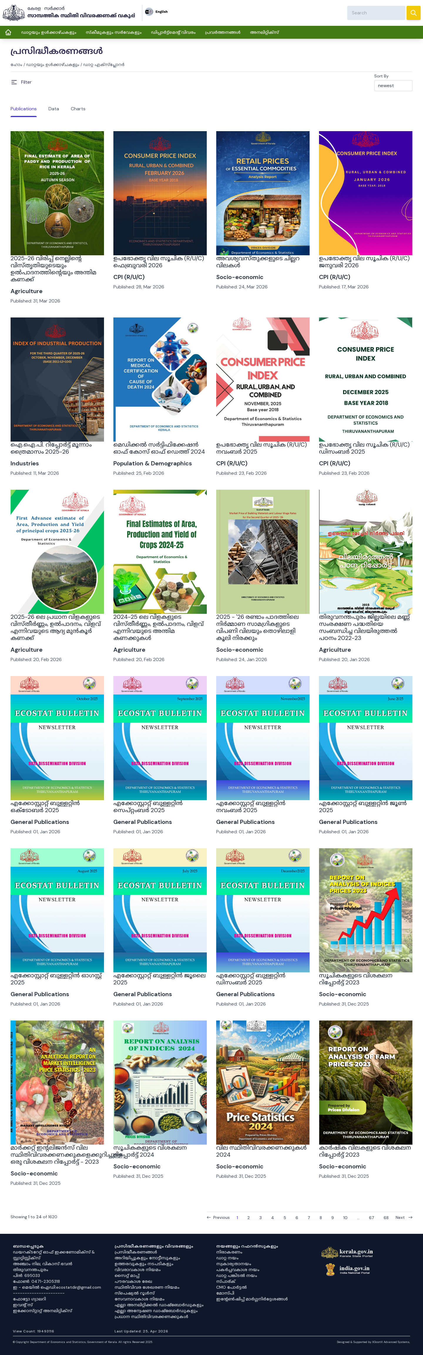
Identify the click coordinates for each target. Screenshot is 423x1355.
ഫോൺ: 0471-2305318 (36, 1281)
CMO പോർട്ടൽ (231, 1287)
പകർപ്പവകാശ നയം (237, 1269)
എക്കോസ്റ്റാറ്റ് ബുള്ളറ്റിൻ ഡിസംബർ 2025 (251, 979)
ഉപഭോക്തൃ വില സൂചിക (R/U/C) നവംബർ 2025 (261, 448)
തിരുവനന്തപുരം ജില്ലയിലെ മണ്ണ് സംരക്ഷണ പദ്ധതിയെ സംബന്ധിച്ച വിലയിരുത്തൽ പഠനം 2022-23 (364, 627)
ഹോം (16, 64)
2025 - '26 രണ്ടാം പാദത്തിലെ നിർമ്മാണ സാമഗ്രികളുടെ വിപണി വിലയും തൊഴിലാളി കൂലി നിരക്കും (257, 627)
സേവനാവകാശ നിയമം (139, 1299)
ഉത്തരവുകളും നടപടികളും (144, 1263)
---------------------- (39, 1293)
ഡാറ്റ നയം (227, 1258)
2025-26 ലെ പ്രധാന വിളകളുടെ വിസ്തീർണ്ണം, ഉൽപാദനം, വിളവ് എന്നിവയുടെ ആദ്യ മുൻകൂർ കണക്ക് (56, 627)
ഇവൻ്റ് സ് (23, 1304)
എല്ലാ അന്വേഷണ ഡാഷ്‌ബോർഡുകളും (156, 1310)
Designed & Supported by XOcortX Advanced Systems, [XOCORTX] (373, 1342)
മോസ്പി (225, 1293)
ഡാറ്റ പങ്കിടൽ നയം (236, 1275)
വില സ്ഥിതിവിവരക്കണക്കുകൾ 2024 (261, 1151)
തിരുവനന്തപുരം (30, 1269)
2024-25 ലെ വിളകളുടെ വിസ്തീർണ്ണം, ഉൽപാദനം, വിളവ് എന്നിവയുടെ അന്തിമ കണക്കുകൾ (158, 627)
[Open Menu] (21, 82)
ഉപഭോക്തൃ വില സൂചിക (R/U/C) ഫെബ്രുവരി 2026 (158, 261)
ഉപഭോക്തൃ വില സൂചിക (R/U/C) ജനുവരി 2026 (364, 261)
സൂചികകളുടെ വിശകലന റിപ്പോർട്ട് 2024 (150, 1151)
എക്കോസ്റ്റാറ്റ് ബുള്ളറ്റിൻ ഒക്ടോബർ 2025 (45, 806)
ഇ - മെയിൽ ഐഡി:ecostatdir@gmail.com (57, 1287)
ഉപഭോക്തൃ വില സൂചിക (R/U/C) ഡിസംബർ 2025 (364, 448)
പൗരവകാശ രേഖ (133, 1281)
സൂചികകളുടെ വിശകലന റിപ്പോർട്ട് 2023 (355, 979)
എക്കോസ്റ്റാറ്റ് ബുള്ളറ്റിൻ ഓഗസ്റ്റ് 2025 (56, 979)
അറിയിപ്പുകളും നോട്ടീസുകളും (147, 1258)
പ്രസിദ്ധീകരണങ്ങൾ (136, 1252)
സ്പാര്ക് (225, 1281)
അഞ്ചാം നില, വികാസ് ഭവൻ (42, 1263)
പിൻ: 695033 (26, 1275)
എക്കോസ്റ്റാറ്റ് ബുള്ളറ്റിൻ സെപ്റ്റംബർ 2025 (148, 806)
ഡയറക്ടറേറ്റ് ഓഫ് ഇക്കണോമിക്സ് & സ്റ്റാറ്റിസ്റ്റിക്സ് (54, 1255)
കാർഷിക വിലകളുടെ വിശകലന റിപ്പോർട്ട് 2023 (365, 1151)
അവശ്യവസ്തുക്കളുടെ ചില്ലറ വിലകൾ (258, 261)
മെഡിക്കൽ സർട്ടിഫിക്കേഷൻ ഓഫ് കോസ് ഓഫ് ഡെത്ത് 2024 (159, 448)
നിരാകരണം (229, 1252)
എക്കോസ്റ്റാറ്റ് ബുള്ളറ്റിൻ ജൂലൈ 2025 (159, 979)
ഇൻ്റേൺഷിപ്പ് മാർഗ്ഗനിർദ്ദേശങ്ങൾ (252, 1299)
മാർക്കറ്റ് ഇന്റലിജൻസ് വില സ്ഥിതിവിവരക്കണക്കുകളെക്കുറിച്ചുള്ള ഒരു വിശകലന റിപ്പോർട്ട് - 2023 (67, 1154)
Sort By (381, 76)
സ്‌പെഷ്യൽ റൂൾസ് (135, 1293)
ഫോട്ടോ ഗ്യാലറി (29, 1299)
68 (386, 1217)
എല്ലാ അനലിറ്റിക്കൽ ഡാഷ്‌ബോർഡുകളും (159, 1304)
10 (345, 1217)
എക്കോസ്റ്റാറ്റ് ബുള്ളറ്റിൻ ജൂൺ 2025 (363, 806)
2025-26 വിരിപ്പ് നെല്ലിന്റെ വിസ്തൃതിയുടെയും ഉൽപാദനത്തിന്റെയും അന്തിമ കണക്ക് (53, 268)
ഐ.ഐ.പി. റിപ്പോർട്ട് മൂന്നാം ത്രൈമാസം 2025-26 (51, 448)
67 (371, 1217)
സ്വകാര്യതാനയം (233, 1263)
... (358, 1217)
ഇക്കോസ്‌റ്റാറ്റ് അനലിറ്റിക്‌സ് (42, 1310)
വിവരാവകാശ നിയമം (138, 1269)
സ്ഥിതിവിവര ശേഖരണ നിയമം (147, 1287)
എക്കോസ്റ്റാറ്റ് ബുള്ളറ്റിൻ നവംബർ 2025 (251, 806)
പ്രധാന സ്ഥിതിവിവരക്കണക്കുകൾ (151, 1316)
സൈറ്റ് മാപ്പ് (127, 1275)
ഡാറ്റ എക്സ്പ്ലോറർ (104, 64)
